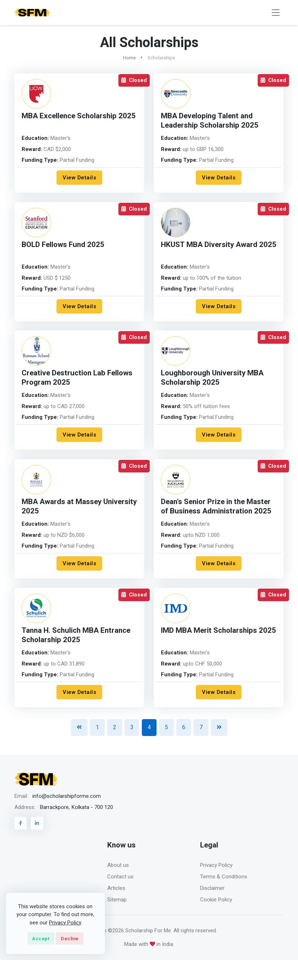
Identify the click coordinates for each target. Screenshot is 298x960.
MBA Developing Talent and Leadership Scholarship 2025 (209, 120)
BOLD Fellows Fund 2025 (63, 244)
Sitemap (117, 899)
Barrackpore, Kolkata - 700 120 (76, 807)
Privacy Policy (216, 865)
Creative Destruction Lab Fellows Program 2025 (77, 377)
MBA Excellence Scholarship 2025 (79, 116)
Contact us (120, 876)
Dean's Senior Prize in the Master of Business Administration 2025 (216, 506)
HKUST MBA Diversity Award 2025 (218, 244)
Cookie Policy (216, 899)
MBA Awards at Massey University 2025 (79, 506)
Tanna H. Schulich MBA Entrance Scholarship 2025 (76, 635)
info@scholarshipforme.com (66, 796)
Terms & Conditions (223, 876)
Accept (40, 938)
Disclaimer (212, 888)
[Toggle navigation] (276, 13)
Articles (116, 888)
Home (129, 57)
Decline (70, 938)
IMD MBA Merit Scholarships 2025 (218, 630)
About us (118, 865)
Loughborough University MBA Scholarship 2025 (212, 377)
